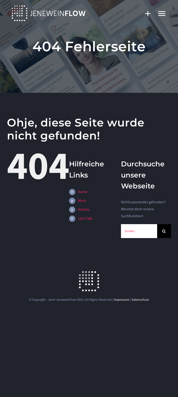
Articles (83, 209)
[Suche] (164, 231)
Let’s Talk (85, 218)
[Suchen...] (139, 231)
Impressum (122, 299)
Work (82, 200)
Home (82, 191)
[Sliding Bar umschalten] (146, 13)
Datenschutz (140, 299)
